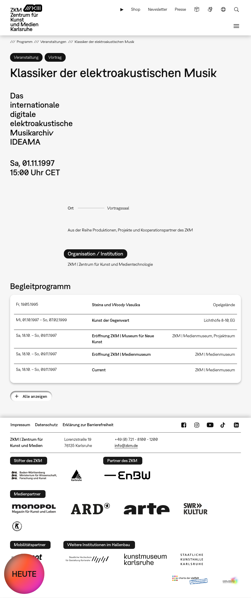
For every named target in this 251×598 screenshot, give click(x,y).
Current (99, 369)
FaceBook (183, 425)
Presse (180, 9)
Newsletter (157, 9)
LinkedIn (236, 425)
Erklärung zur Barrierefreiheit (88, 424)
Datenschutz (46, 424)
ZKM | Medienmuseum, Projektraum (203, 335)
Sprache (223, 9)
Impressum (20, 424)
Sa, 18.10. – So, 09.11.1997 (36, 335)
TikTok (223, 425)
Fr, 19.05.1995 (27, 304)
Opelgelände (224, 304)
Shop (135, 9)
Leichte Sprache (196, 9)
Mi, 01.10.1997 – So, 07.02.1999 (41, 319)
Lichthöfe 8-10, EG (219, 320)
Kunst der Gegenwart (110, 320)
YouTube (210, 425)
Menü (236, 26)
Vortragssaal (118, 208)
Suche (236, 9)
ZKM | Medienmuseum (215, 354)
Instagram (196, 425)
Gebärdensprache (210, 9)
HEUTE (24, 573)
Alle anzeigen (35, 396)
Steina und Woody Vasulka (116, 304)
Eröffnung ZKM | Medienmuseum (121, 354)
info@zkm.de (126, 445)
